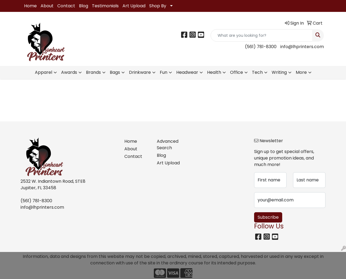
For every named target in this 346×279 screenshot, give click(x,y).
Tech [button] (257, 72)
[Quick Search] (261, 35)
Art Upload (133, 6)
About (47, 6)
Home (30, 6)
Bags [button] (115, 72)
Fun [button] (163, 72)
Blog (83, 6)
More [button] (301, 72)
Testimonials (105, 6)
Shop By (157, 6)
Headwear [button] (187, 72)
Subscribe (268, 217)
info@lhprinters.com (302, 47)
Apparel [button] (43, 72)
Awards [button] (69, 72)
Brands (93, 72)
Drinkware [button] (140, 72)
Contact (66, 6)
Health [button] (214, 72)
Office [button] (236, 72)
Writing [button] (279, 72)
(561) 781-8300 (261, 47)
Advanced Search (167, 144)
